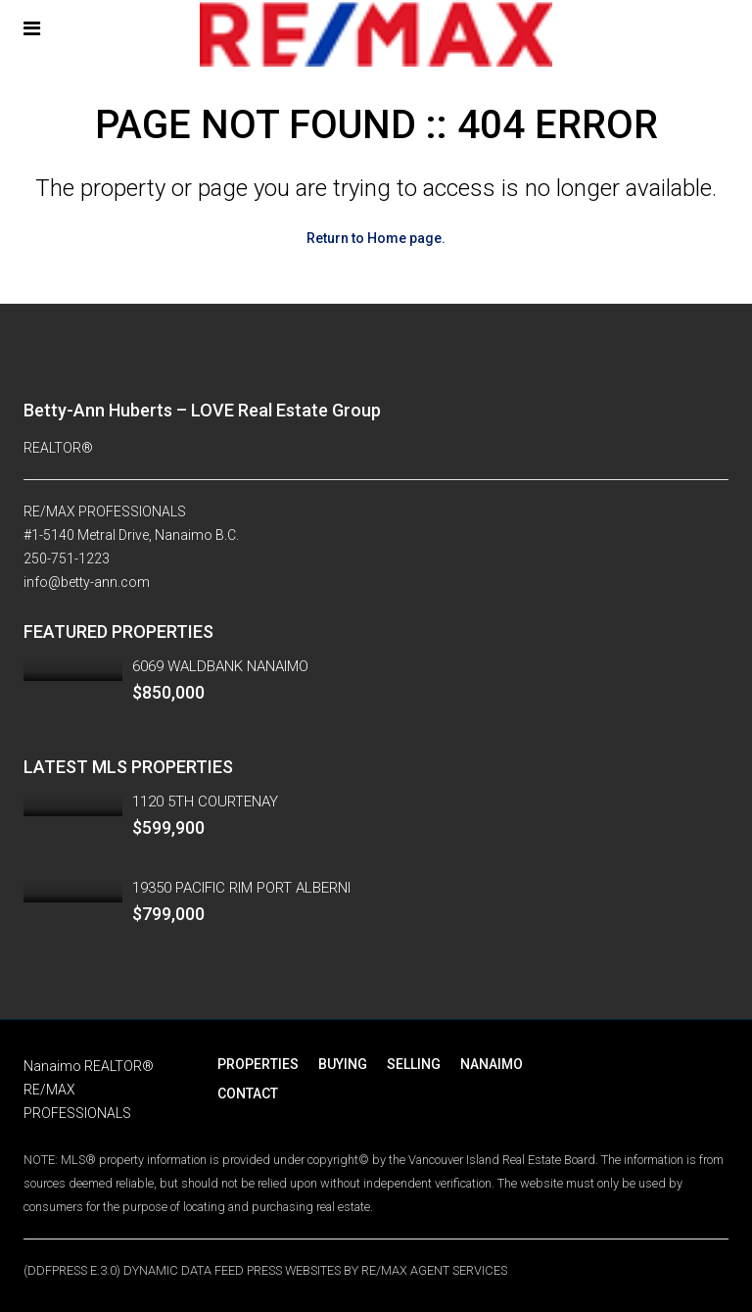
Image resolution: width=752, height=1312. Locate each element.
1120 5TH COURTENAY (205, 801)
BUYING (342, 1064)
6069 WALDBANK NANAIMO (220, 666)
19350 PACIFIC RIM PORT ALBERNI (241, 888)
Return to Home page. (376, 238)
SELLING (414, 1064)
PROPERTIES (258, 1064)
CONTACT (247, 1093)
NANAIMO (491, 1064)
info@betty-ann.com (87, 582)
